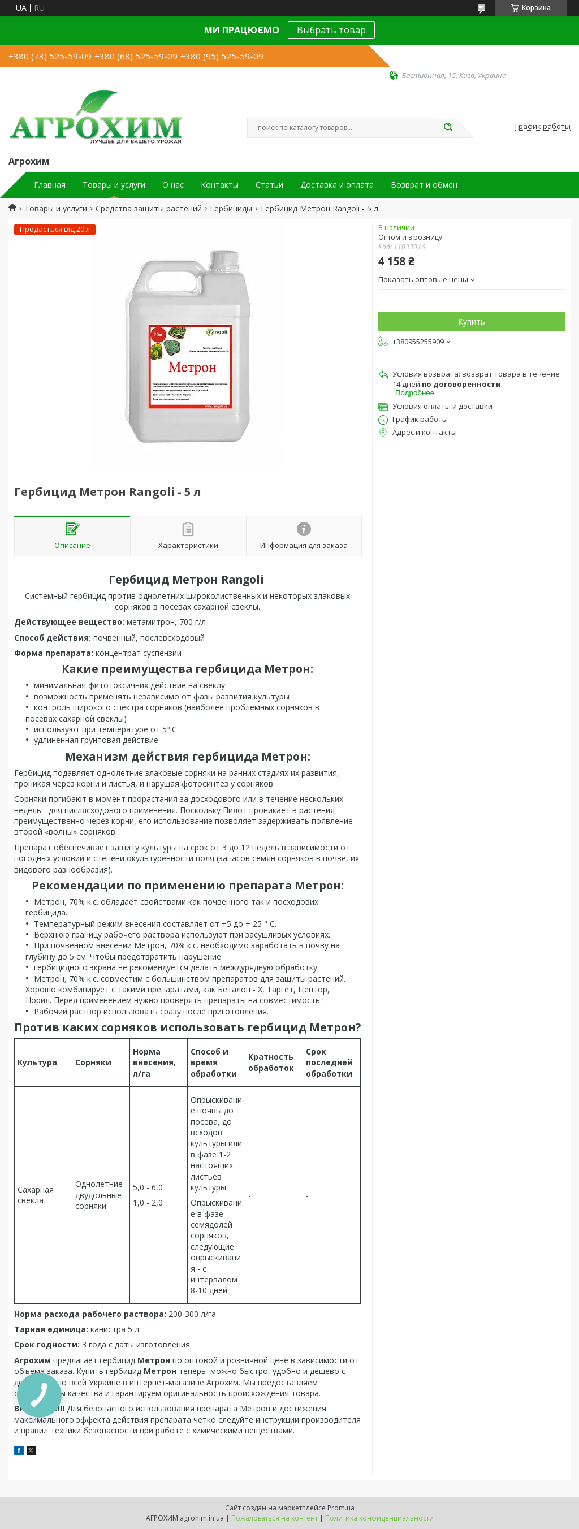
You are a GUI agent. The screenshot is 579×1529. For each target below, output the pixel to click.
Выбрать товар (331, 30)
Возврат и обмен (424, 185)
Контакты (220, 185)
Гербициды (231, 209)
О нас (173, 185)
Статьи (269, 185)
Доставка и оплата (337, 185)
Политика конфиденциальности (379, 1518)
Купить (471, 321)
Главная (50, 185)
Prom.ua (341, 1508)
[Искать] (448, 128)
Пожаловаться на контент (274, 1518)
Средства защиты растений (149, 209)
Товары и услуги (114, 185)
